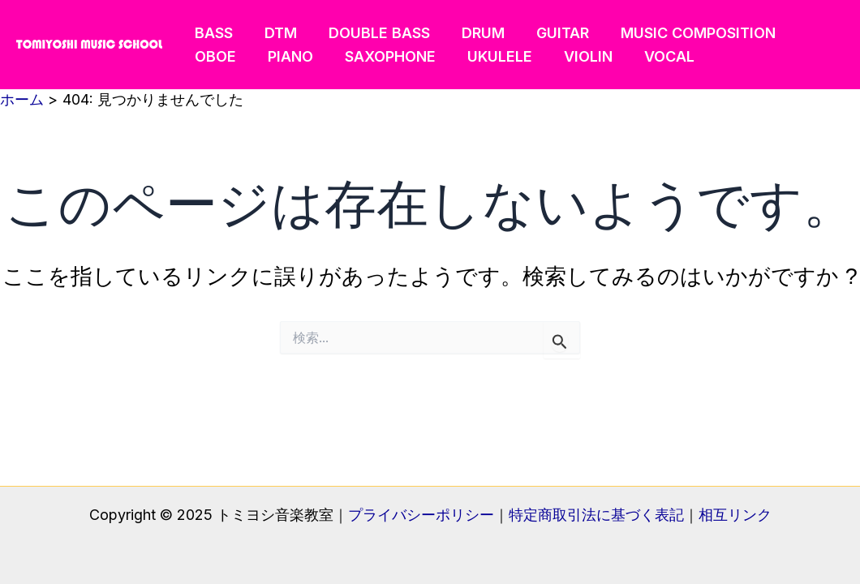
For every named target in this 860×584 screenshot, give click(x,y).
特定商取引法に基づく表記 (596, 514)
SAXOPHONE (383, 56)
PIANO (286, 56)
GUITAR (551, 32)
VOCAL (655, 56)
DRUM (474, 32)
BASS (212, 32)
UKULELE (490, 56)
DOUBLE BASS (373, 32)
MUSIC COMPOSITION (684, 32)
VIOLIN (577, 56)
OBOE (213, 56)
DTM (276, 32)
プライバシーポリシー (421, 514)
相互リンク (735, 514)
